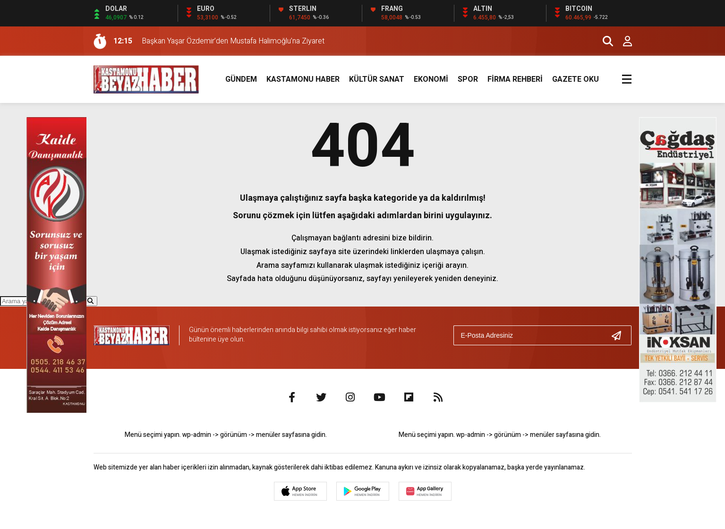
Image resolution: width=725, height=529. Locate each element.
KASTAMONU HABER (303, 79)
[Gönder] (620, 335)
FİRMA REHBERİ (515, 79)
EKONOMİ (431, 79)
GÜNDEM (241, 79)
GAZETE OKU (575, 79)
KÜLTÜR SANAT (376, 79)
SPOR (468, 79)
